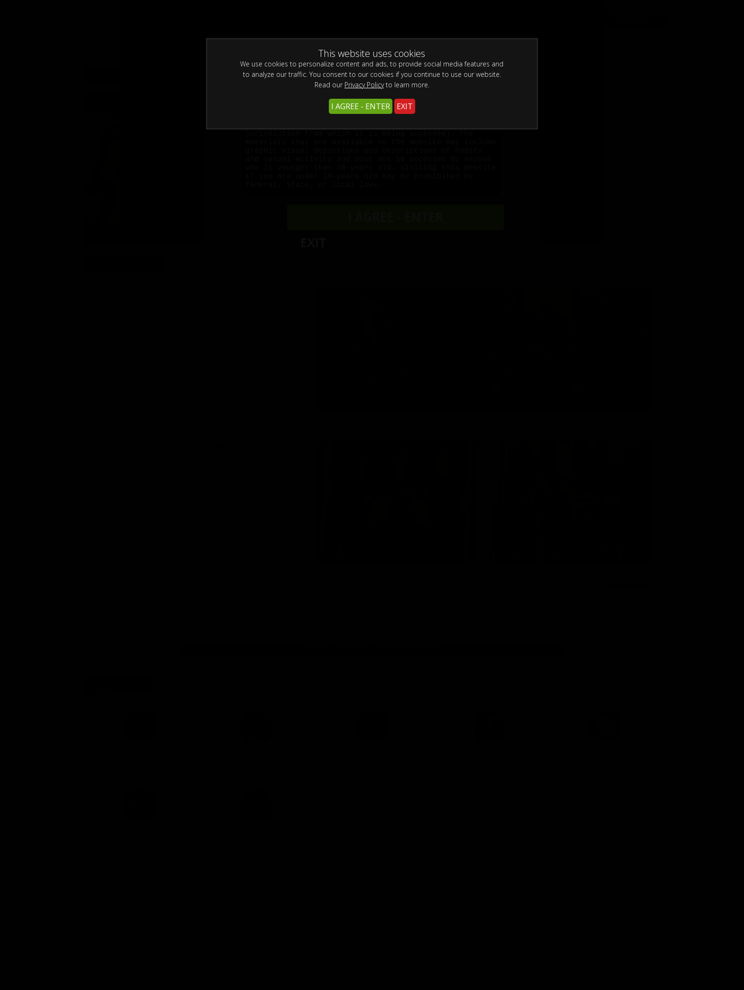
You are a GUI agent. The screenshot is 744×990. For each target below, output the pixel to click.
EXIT (405, 106)
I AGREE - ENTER (360, 106)
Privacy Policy (364, 84)
